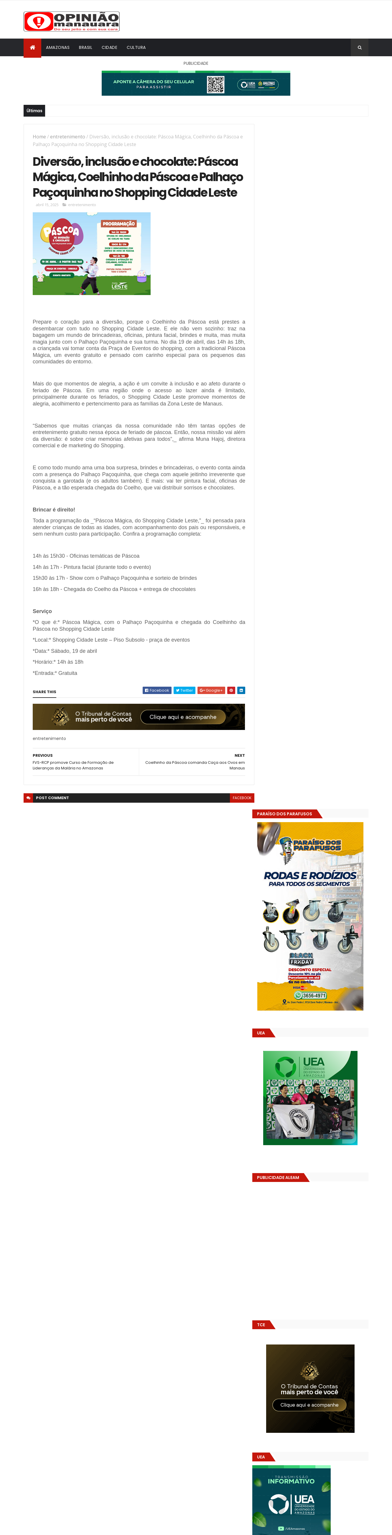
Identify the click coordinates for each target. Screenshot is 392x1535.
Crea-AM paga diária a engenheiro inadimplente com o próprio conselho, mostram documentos (326, 888)
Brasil (85, 47)
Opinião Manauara (292, 975)
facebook (237, 821)
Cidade (109, 47)
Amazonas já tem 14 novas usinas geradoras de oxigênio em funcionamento (321, 941)
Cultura (136, 47)
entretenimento (67, 136)
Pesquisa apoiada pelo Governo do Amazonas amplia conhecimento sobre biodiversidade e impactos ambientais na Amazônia (328, 914)
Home (39, 136)
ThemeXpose (57, 1526)
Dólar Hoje (271, 1122)
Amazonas (58, 47)
